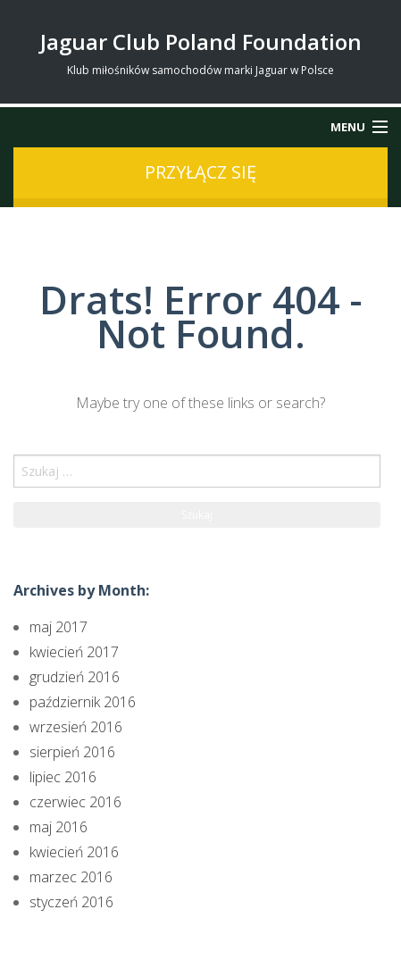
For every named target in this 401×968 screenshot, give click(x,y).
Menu (347, 127)
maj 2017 (58, 627)
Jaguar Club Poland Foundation (201, 41)
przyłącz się (200, 172)
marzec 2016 (71, 877)
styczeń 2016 (71, 902)
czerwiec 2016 (75, 802)
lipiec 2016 (62, 777)
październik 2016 (82, 702)
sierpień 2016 (72, 752)
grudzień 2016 (74, 677)
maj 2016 (58, 827)
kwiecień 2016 (74, 852)
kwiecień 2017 (74, 652)
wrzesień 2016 (75, 727)
